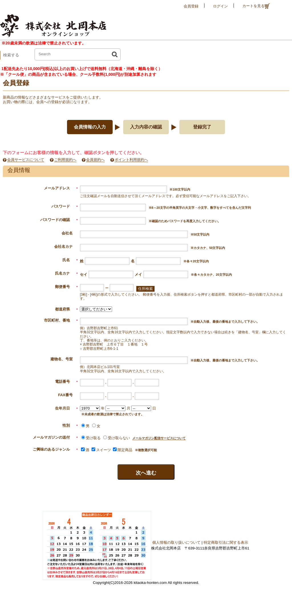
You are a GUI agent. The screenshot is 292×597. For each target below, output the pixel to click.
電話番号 (66, 381)
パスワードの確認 (59, 220)
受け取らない (116, 438)
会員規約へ (95, 160)
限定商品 (122, 450)
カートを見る (256, 6)
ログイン (220, 6)
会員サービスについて (25, 160)
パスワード (64, 206)
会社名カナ (63, 246)
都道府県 (66, 309)
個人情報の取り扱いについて (176, 542)
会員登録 (191, 6)
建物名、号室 (65, 359)
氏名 (70, 260)
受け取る (91, 438)
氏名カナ (66, 273)
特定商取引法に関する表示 (226, 542)
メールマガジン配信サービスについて (159, 438)
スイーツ (101, 450)
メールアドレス (61, 188)
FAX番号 (69, 395)
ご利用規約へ (65, 160)
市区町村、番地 (61, 320)
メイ (138, 274)
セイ (83, 274)
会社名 (67, 233)
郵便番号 (66, 287)
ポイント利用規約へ (131, 160)
